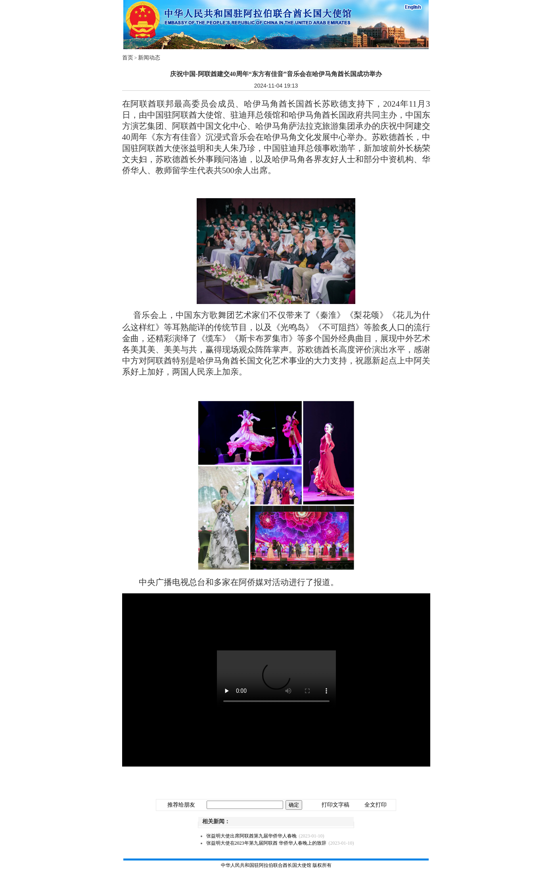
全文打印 (375, 805)
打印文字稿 (335, 805)
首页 (127, 58)
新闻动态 (149, 58)
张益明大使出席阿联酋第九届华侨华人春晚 (251, 836)
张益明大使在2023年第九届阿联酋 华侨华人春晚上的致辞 (266, 843)
